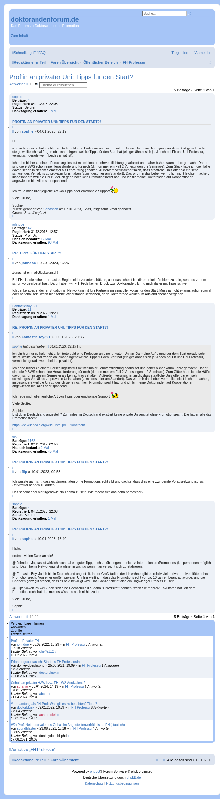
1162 (31, 441)
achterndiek (48, 715)
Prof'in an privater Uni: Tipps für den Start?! (72, 76)
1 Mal (52, 111)
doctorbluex (48, 672)
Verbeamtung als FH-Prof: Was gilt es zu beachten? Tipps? (54, 704)
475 (30, 228)
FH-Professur (76, 644)
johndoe (18, 224)
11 (29, 309)
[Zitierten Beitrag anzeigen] (49, 346)
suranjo (22, 686)
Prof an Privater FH (25, 641)
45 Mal (53, 451)
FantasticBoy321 (24, 306)
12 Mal (46, 239)
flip (14, 437)
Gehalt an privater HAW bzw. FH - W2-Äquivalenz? (48, 683)
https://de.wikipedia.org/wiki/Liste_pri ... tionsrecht (48, 425)
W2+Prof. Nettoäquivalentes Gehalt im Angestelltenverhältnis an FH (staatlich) (68, 725)
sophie (17, 97)
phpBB (95, 771)
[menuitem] (41, 53)
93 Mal (53, 242)
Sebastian (50, 209)
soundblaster (26, 728)
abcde (43, 694)
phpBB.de (134, 777)
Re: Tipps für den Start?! (36, 253)
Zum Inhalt (19, 36)
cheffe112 (46, 651)
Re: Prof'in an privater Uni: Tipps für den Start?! (60, 327)
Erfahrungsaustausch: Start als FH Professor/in (45, 662)
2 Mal (45, 448)
